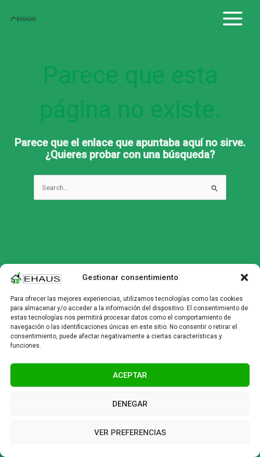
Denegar (130, 404)
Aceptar (130, 375)
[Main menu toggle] (233, 18)
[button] (244, 277)
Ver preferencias (130, 432)
